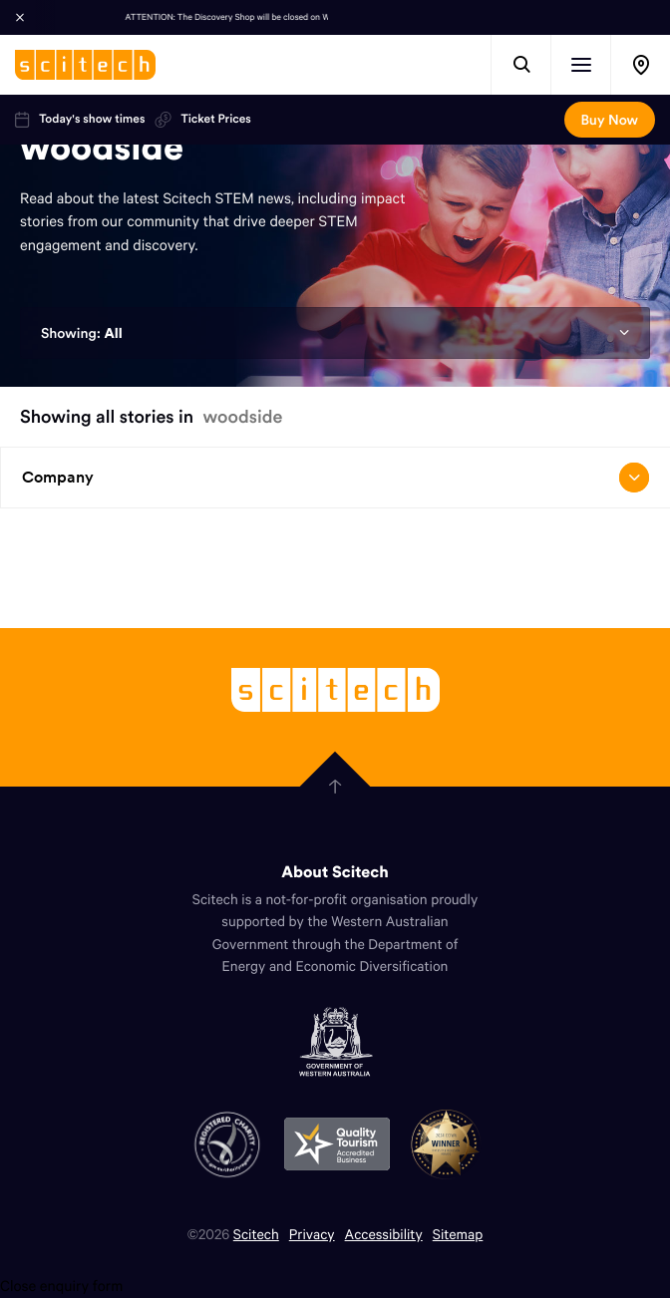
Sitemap (458, 1233)
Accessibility (384, 1233)
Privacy (312, 1233)
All (113, 333)
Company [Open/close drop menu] (335, 477)
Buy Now (609, 120)
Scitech (256, 1233)
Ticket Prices (202, 120)
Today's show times (80, 120)
